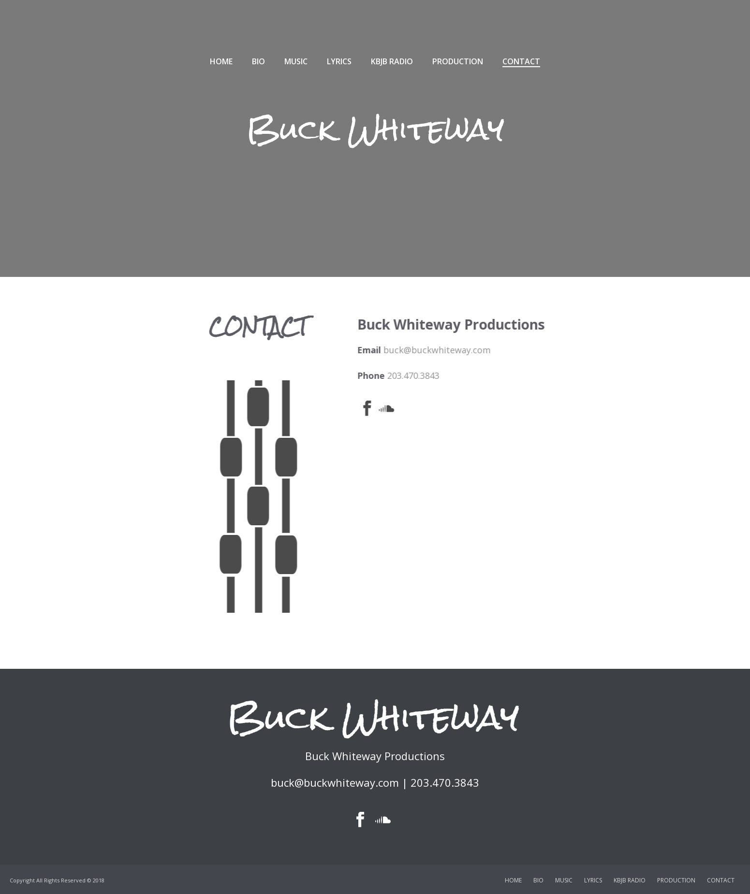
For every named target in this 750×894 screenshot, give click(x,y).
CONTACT (521, 61)
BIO (258, 61)
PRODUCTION (457, 61)
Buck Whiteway (375, 129)
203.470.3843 (502, 375)
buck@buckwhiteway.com (525, 350)
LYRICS (339, 61)
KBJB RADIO (392, 61)
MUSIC (296, 61)
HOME (221, 61)
